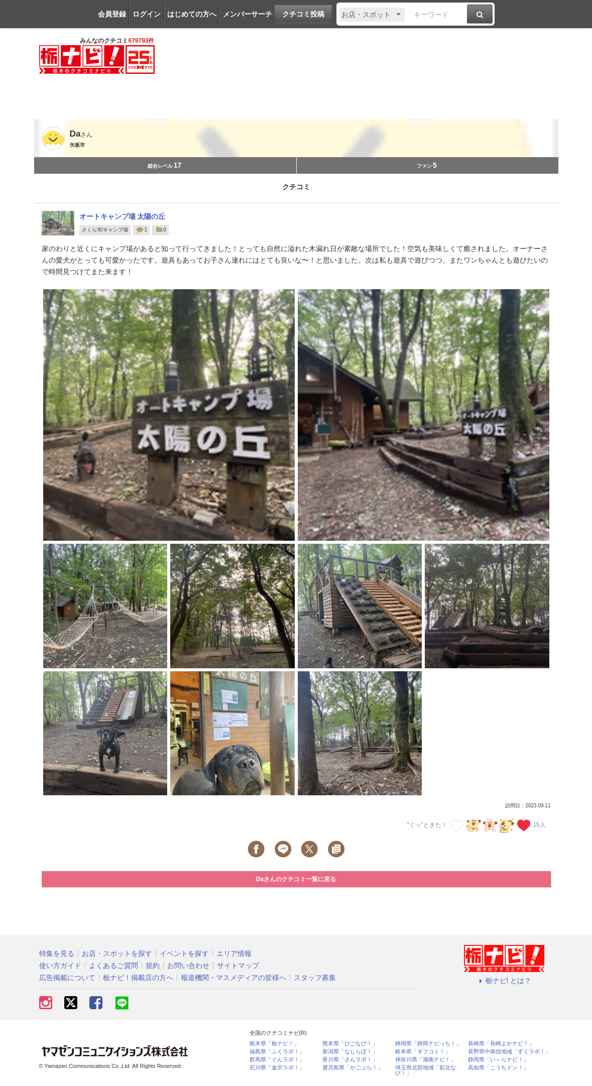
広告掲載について (67, 978)
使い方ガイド (60, 965)
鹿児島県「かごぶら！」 (352, 1067)
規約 (153, 965)
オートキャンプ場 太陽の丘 (122, 216)
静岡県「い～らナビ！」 (498, 1059)
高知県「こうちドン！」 (498, 1067)
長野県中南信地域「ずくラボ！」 (509, 1051)
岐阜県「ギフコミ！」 (422, 1051)
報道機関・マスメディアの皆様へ (233, 978)
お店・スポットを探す (117, 953)
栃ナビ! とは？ (504, 981)
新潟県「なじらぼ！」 (350, 1051)
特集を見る (56, 953)
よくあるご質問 (113, 965)
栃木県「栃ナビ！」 (274, 1043)
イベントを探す (184, 953)
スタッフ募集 (315, 978)
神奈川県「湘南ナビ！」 (425, 1059)
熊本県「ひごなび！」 (350, 1043)
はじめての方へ (191, 14)
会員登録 (112, 14)
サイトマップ (238, 965)
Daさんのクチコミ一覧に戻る (296, 879)
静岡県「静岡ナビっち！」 (428, 1043)
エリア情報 (234, 953)
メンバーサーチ (247, 14)
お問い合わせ (188, 965)
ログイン (147, 14)
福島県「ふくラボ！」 (277, 1051)
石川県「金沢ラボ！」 (277, 1067)
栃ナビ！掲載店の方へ (138, 978)
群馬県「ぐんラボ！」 (277, 1059)
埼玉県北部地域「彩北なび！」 (425, 1070)
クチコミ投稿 (303, 14)
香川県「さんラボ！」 (350, 1059)
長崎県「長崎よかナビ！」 (501, 1043)
